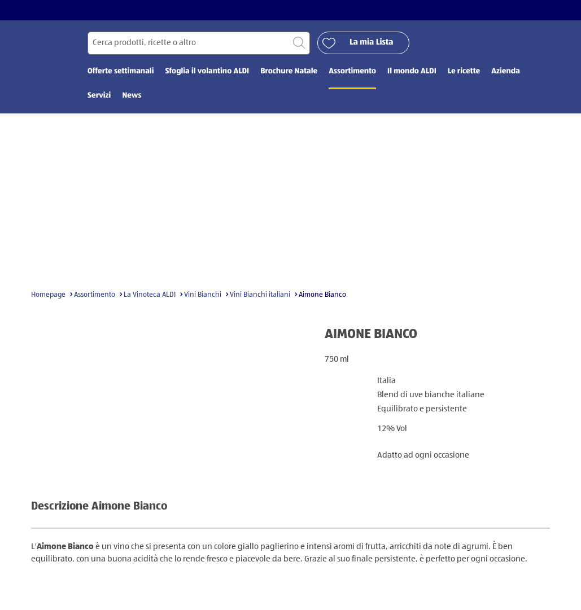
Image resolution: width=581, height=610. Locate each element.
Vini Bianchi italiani (260, 295)
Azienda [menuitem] (505, 72)
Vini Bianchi (202, 295)
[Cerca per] (199, 43)
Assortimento (94, 295)
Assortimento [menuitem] (352, 72)
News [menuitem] (131, 96)
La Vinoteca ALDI (150, 295)
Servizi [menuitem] (99, 96)
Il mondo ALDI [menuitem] (411, 72)
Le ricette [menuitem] (464, 72)
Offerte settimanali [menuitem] (121, 72)
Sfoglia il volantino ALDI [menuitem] (207, 72)
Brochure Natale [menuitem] (288, 72)
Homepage (48, 295)
